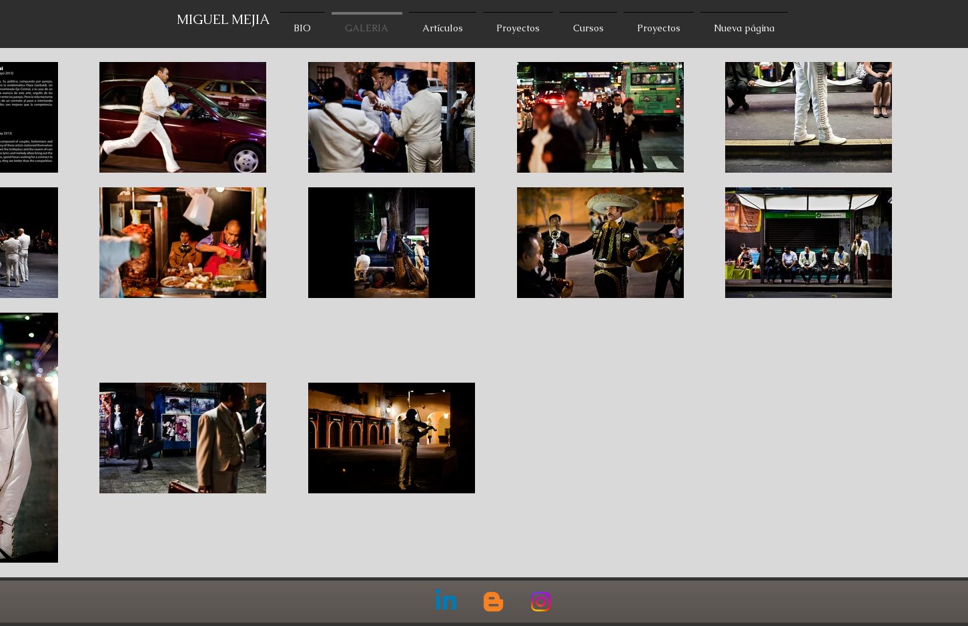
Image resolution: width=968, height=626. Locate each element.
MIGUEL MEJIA (223, 19)
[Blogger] (493, 602)
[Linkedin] (446, 602)
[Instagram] (541, 602)
